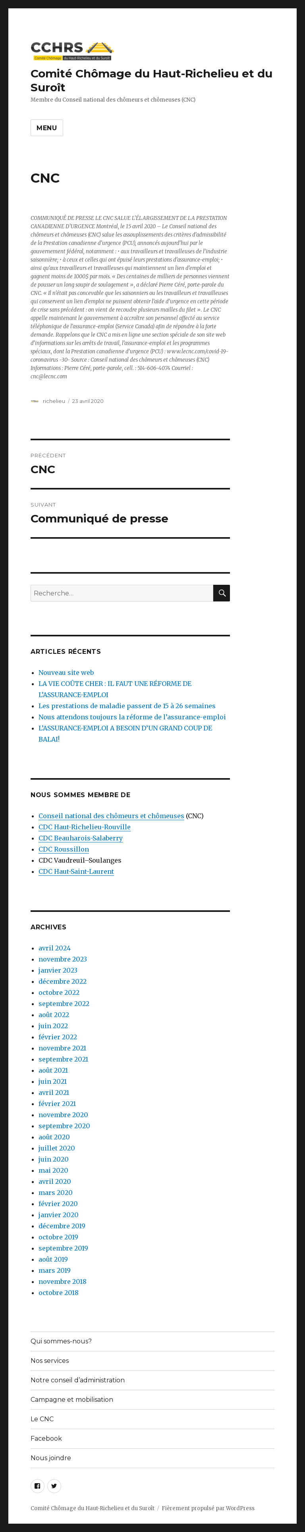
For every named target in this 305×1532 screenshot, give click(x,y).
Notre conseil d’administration (78, 1380)
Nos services (50, 1360)
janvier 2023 (58, 970)
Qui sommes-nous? (61, 1341)
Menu (47, 128)
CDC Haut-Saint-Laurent (76, 871)
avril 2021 (54, 1092)
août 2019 (53, 1259)
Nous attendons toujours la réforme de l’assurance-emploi (132, 717)
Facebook (46, 1438)
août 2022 (54, 1015)
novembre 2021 (62, 1048)
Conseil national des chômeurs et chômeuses (111, 816)
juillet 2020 (57, 1148)
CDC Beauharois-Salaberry (81, 838)
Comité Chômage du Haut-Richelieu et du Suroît (92, 1508)
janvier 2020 (59, 1215)
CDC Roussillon (64, 849)
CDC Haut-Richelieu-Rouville (85, 827)
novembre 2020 (63, 1115)
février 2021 (57, 1104)
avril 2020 (55, 1181)
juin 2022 (53, 1026)
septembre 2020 (64, 1126)
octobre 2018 (59, 1293)
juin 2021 (53, 1081)
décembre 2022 (63, 981)
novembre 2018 (63, 1281)
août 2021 (53, 1070)
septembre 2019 (63, 1248)
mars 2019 (55, 1270)
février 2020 (58, 1204)
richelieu (54, 401)
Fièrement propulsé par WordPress (208, 1508)
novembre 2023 (63, 959)
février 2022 (58, 1037)
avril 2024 (55, 948)
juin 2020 (54, 1159)
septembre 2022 (64, 1004)
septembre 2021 (63, 1059)
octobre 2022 (59, 992)
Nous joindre (51, 1458)
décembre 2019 (62, 1226)
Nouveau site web (66, 672)
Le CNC (42, 1419)
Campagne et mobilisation (72, 1399)
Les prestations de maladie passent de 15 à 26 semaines (127, 706)
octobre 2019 (58, 1237)
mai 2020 (53, 1170)
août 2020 (54, 1137)
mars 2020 (56, 1193)
